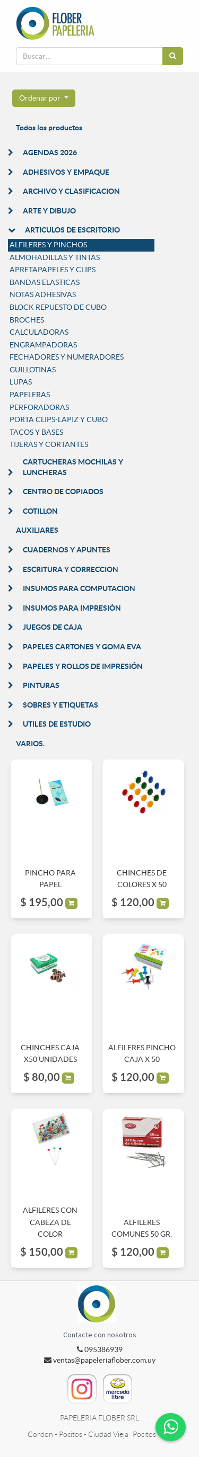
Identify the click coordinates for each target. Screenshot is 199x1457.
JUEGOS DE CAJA (52, 627)
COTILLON (40, 511)
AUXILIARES (37, 530)
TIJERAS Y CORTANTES (49, 444)
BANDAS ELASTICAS (45, 282)
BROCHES (27, 320)
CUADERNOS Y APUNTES (66, 550)
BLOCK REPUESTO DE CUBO (58, 307)
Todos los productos (49, 127)
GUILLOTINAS (33, 369)
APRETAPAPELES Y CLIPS (53, 269)
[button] (43, 99)
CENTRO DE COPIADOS (63, 491)
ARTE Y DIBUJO (49, 211)
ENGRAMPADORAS (43, 345)
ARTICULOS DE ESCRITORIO (72, 230)
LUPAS (21, 382)
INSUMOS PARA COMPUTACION (79, 588)
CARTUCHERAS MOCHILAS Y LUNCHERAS (73, 467)
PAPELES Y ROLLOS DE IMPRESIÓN (83, 666)
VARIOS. (30, 743)
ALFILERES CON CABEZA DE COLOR (50, 1222)
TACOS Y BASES (36, 432)
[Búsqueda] (172, 56)
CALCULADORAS (39, 332)
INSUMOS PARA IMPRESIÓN (72, 608)
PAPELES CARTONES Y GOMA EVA (82, 646)
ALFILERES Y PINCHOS (48, 244)
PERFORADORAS (39, 407)
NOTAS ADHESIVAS (43, 294)
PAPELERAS (30, 394)
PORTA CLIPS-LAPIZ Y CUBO (59, 419)
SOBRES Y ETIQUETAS (60, 705)
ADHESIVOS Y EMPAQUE (66, 172)
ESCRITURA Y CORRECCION (70, 569)
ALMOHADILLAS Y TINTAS (55, 257)
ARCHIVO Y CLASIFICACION (71, 191)
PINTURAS (41, 685)
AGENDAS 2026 (50, 152)
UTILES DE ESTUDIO (57, 724)
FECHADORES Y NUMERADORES (67, 357)
